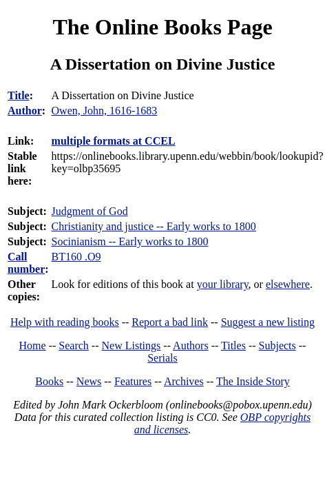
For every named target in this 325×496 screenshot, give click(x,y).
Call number (26, 263)
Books (49, 381)
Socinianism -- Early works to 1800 (130, 241)
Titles (233, 345)
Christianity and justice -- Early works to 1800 (154, 226)
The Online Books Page (162, 26)
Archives (184, 381)
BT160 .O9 (76, 256)
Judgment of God (90, 211)
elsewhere (288, 284)
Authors (191, 345)
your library (223, 284)
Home (32, 345)
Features (132, 381)
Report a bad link (170, 322)
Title (19, 95)
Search (74, 345)
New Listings (131, 345)
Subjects (277, 345)
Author (25, 110)
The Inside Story (253, 381)
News (88, 381)
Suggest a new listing (268, 322)
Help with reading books (64, 322)
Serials (162, 358)
